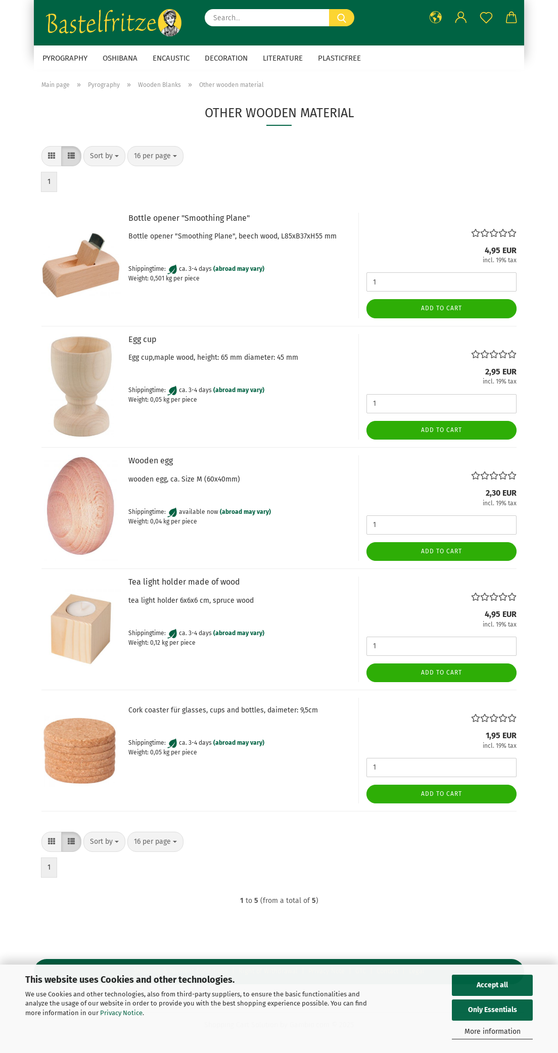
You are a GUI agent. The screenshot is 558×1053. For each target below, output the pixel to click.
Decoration (226, 58)
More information (492, 1031)
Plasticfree (339, 58)
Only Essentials (492, 1010)
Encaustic (171, 58)
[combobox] (104, 156)
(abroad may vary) (238, 269)
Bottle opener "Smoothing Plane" (189, 218)
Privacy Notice (121, 1013)
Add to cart (441, 308)
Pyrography (64, 58)
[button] (435, 17)
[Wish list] (486, 17)
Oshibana (120, 58)
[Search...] (341, 17)
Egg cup (142, 339)
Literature (283, 58)
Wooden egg (150, 460)
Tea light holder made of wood (184, 582)
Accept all (492, 985)
